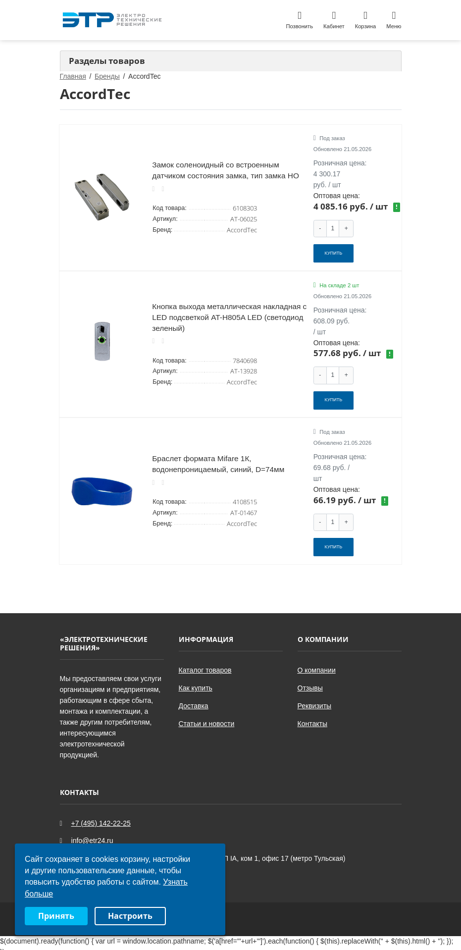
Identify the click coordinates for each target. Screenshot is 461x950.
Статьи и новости (207, 716)
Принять (56, 915)
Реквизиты (315, 698)
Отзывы (310, 680)
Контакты (312, 716)
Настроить (130, 915)
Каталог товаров (205, 662)
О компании (317, 662)
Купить (334, 251)
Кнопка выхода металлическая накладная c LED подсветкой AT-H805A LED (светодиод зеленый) (229, 313)
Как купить (195, 680)
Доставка (193, 698)
